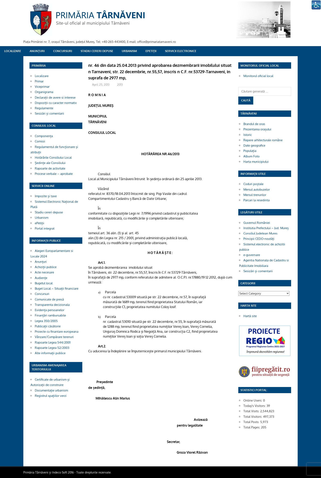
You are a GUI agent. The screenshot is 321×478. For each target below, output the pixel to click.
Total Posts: (251, 422)
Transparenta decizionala (52, 305)
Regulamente (44, 108)
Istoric (247, 135)
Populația (249, 151)
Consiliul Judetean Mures (260, 233)
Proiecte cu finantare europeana (56, 331)
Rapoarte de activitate (50, 168)
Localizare (12, 51)
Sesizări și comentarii (49, 113)
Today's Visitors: (255, 406)
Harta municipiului (256, 162)
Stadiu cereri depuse (97, 51)
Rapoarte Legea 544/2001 (53, 342)
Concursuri (62, 51)
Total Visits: (251, 411)
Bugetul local (44, 283)
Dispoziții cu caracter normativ (56, 103)
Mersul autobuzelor (256, 189)
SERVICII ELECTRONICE (180, 51)
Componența (44, 136)
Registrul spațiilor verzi (51, 396)
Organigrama (44, 92)
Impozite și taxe (46, 196)
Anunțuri (37, 51)
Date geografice (254, 145)
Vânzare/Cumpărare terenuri (54, 337)
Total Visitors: (253, 417)
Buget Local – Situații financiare (56, 288)
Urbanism (129, 51)
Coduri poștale (253, 184)
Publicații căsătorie (48, 326)
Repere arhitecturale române (263, 140)
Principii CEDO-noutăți (258, 239)
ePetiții (151, 51)
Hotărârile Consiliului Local (53, 157)
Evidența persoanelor (49, 310)
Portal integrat (44, 228)
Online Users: (253, 400)
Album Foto (251, 156)
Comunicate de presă (49, 299)
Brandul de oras (254, 124)
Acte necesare (44, 272)
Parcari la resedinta (256, 200)
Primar (39, 81)
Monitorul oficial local (258, 76)
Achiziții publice (46, 267)
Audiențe (41, 278)
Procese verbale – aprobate (54, 174)
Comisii (40, 141)
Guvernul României (256, 223)
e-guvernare (251, 255)
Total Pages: (252, 427)
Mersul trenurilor (254, 195)
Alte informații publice (50, 353)
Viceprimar (42, 87)
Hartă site (250, 316)
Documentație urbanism (51, 390)
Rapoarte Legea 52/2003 (52, 348)
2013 (120, 84)
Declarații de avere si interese (55, 97)
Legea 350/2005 (46, 321)
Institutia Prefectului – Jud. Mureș (266, 228)
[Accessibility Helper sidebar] (316, 5)
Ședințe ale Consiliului (50, 163)
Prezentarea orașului (257, 129)
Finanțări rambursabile (50, 315)
